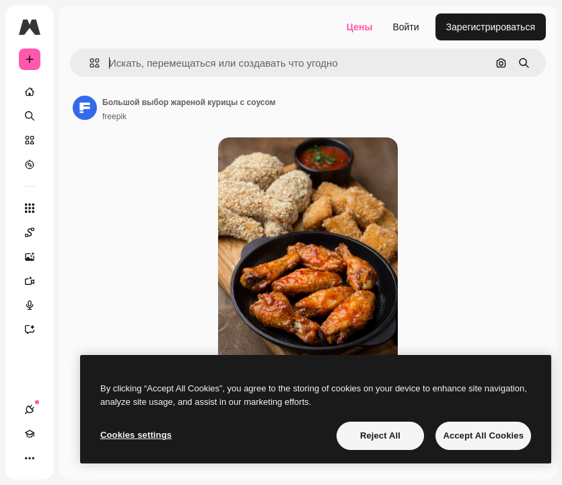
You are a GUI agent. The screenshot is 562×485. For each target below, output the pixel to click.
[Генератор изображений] (36, 256)
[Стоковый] (29, 140)
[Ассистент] (36, 329)
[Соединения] (29, 409)
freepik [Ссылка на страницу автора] (114, 116)
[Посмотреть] (29, 164)
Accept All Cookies (483, 435)
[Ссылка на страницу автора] (85, 108)
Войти (405, 27)
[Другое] (29, 458)
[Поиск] (29, 116)
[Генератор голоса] (36, 305)
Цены (360, 27)
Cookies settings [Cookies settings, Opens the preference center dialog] (136, 435)
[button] (89, 63)
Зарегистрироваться (490, 27)
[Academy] (29, 434)
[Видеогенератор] (36, 281)
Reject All (380, 435)
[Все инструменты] (29, 208)
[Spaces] (36, 232)
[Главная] (29, 91)
